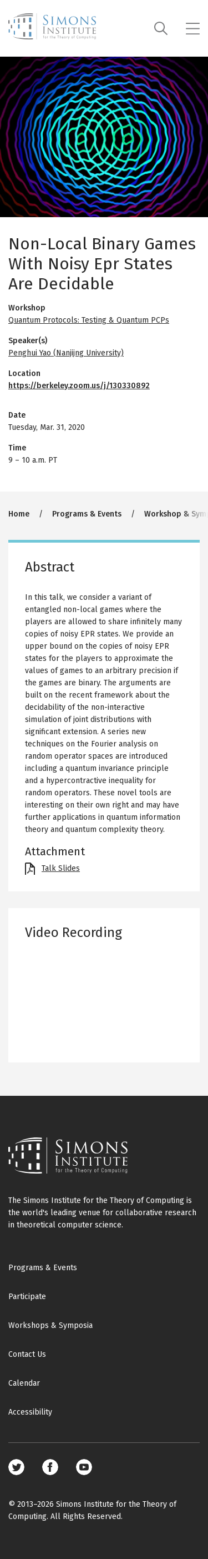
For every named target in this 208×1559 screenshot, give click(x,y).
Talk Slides (61, 868)
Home (18, 514)
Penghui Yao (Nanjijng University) (66, 353)
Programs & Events (86, 514)
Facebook (50, 1467)
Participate (27, 1296)
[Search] (161, 29)
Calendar (24, 1383)
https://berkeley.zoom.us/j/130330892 (79, 385)
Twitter (16, 1467)
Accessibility (30, 1412)
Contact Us (27, 1354)
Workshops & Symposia (50, 1325)
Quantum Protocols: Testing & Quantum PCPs (88, 320)
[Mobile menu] (193, 28)
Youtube (84, 1467)
